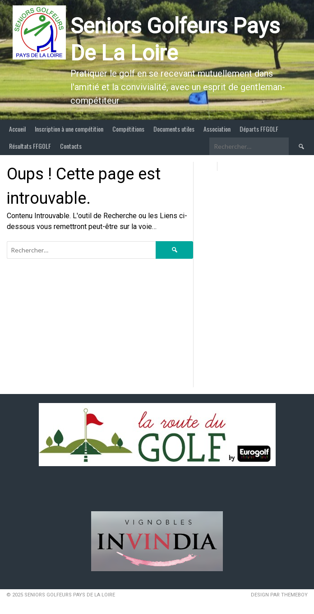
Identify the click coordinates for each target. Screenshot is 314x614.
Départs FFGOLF (259, 128)
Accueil (17, 128)
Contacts (71, 146)
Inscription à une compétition (69, 128)
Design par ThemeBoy (279, 595)
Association (217, 128)
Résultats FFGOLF (30, 146)
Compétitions (128, 128)
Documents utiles (173, 128)
